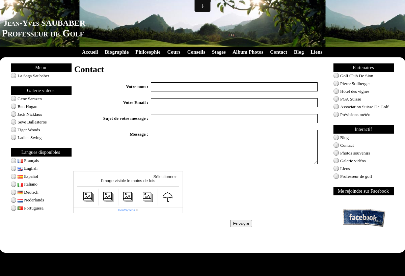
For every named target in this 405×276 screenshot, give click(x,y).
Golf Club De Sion (356, 75)
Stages (219, 52)
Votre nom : (137, 86)
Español (28, 176)
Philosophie (147, 52)
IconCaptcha (126, 210)
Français (28, 160)
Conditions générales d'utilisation (202, 256)
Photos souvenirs (355, 153)
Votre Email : (135, 102)
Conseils (196, 52)
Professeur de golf (356, 176)
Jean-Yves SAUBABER (44, 23)
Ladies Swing (30, 137)
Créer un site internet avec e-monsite (173, 274)
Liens (316, 52)
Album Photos (248, 52)
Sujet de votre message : (125, 118)
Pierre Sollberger (355, 83)
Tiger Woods (29, 129)
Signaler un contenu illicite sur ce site (232, 274)
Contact (278, 52)
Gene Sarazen (30, 98)
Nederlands (31, 199)
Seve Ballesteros (32, 122)
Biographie (117, 52)
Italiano (27, 184)
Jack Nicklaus (30, 114)
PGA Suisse (350, 99)
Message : (139, 134)
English (27, 168)
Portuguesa (31, 208)
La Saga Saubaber (33, 75)
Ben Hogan (27, 106)
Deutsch (28, 192)
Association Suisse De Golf (364, 106)
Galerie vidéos (353, 160)
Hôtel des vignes (355, 91)
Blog (299, 52)
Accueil (90, 52)
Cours (174, 52)
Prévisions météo (355, 114)
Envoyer (241, 223)
